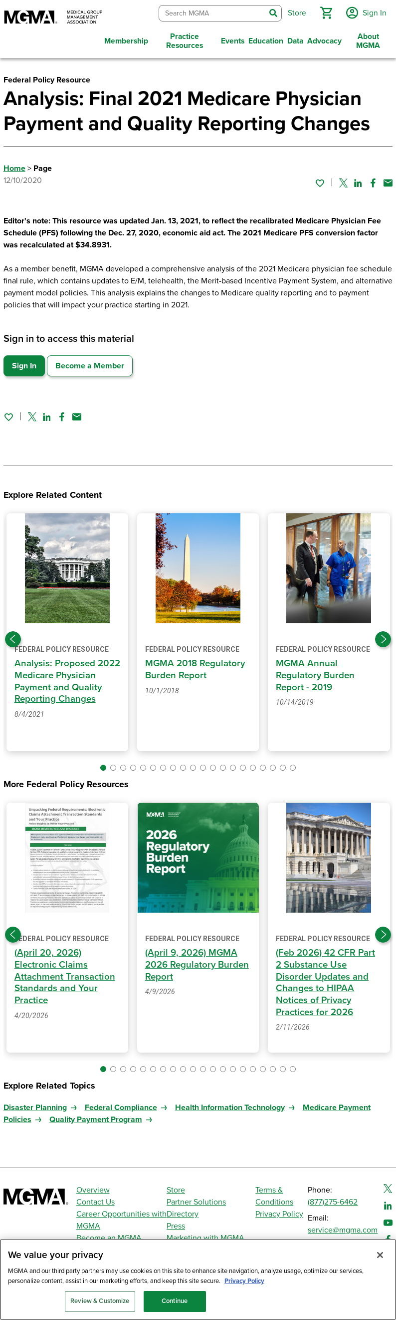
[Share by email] (388, 180)
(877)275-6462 (333, 1202)
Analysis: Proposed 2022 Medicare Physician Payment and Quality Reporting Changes (64, 685)
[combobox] (211, 12)
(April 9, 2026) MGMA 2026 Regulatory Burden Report (197, 962)
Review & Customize (99, 1301)
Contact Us (95, 1202)
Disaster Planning (35, 1118)
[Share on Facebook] (373, 180)
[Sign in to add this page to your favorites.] (320, 180)
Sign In (24, 364)
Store (176, 1190)
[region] (198, 1279)
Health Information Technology (230, 1118)
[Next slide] (383, 637)
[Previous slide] (13, 637)
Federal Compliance (121, 1118)
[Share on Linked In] (358, 180)
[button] (325, 12)
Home (14, 166)
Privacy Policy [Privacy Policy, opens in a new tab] (244, 1281)
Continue (175, 1301)
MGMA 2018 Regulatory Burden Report (195, 667)
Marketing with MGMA (205, 1238)
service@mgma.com (343, 1230)
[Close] (380, 1255)
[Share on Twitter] (343, 180)
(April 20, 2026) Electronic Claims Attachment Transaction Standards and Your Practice (65, 974)
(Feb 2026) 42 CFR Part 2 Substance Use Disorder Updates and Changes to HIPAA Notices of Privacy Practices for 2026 (326, 980)
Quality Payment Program (95, 1130)
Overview (93, 1190)
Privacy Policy (279, 1214)
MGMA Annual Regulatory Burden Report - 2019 (316, 673)
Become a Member (89, 364)
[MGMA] (53, 18)
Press (176, 1226)
